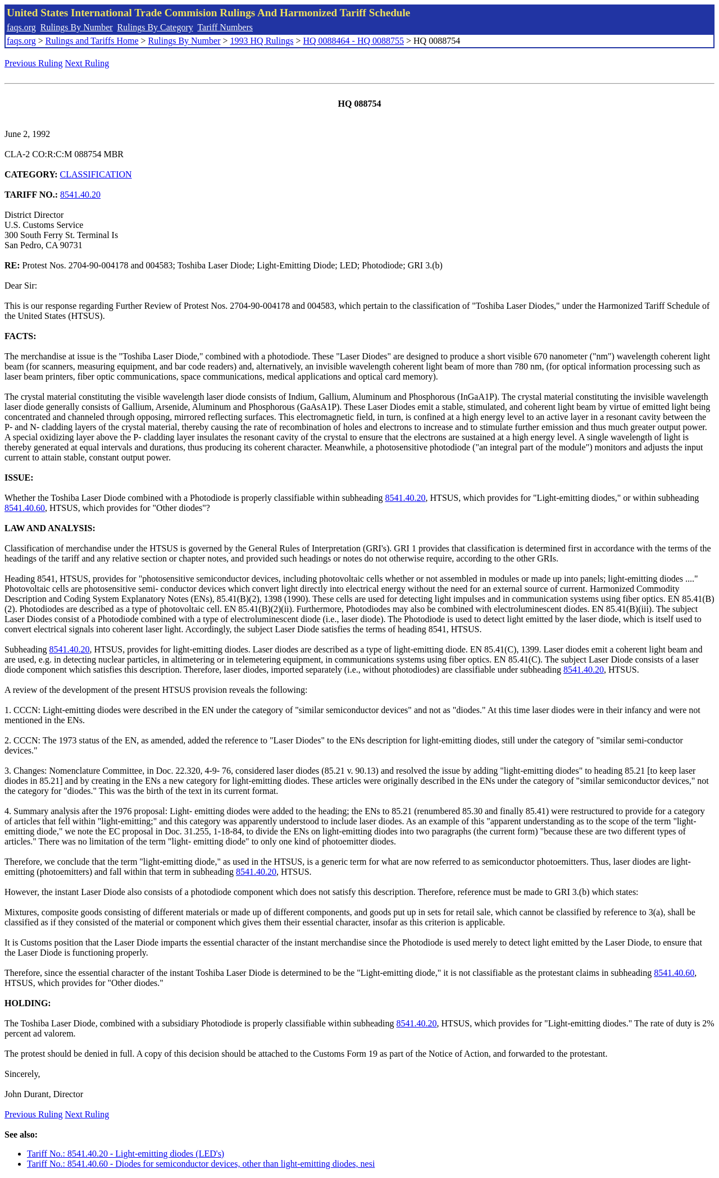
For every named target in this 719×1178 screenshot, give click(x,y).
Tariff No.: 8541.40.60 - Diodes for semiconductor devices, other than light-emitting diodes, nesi (201, 1163)
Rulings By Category (155, 27)
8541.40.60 (24, 508)
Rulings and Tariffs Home (92, 40)
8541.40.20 (80, 194)
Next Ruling (87, 63)
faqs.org (21, 27)
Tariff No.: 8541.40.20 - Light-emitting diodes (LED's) (125, 1153)
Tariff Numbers (225, 27)
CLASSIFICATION (96, 174)
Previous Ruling (33, 63)
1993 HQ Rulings (262, 40)
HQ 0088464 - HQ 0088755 (353, 40)
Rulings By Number (76, 27)
